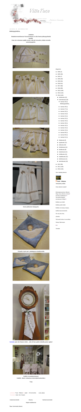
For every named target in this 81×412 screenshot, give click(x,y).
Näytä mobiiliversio (31, 402)
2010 (59, 169)
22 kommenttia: (33, 392)
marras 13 (63, 130)
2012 (59, 164)
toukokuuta (62, 152)
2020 (59, 78)
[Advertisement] (63, 48)
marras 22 (63, 116)
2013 (59, 95)
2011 (59, 166)
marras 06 (63, 134)
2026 (59, 71)
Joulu (17, 395)
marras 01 (63, 137)
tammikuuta (62, 161)
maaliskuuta (62, 156)
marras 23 (63, 113)
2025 (59, 74)
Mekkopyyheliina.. (15, 31)
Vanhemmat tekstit (47, 400)
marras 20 (63, 118)
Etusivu (31, 400)
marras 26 (63, 111)
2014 (59, 93)
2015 (59, 90)
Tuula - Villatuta (61, 181)
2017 (59, 85)
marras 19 (63, 120)
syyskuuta (62, 142)
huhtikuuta (62, 154)
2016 (59, 88)
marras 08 (63, 132)
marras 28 (63, 106)
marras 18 (63, 123)
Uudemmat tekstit (14, 400)
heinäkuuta (62, 147)
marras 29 (63, 101)
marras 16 (63, 125)
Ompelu (23, 395)
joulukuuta (62, 97)
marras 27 (63, 109)
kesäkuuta (62, 149)
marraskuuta (62, 99)
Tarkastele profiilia (60, 183)
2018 (59, 83)
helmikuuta (62, 159)
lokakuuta (61, 140)
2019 (59, 81)
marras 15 (63, 127)
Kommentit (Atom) (17, 406)
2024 (59, 76)
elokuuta (61, 145)
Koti (20, 395)
